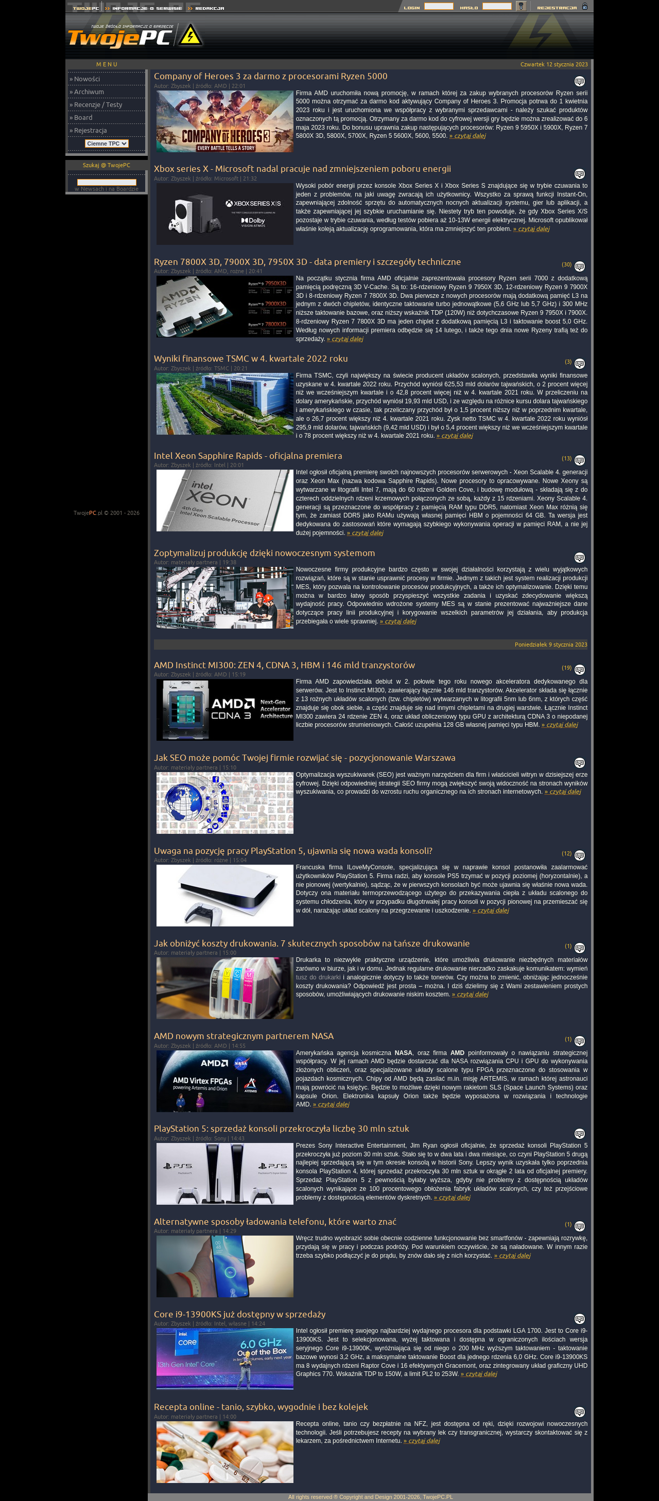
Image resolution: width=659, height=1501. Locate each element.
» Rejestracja (88, 130)
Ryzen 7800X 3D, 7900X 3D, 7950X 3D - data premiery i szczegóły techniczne (307, 261)
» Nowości (85, 78)
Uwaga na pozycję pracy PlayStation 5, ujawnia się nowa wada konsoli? (293, 850)
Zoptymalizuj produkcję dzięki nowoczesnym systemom (264, 553)
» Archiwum (87, 91)
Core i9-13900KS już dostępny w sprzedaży (239, 1314)
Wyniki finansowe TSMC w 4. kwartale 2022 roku (251, 358)
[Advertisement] (406, 36)
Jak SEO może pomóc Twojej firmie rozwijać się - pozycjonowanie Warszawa (305, 757)
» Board (81, 117)
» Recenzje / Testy (96, 104)
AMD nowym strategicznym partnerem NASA (244, 1036)
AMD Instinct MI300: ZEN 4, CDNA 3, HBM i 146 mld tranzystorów (284, 665)
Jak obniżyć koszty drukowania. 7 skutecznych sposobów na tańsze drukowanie (312, 943)
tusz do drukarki (318, 977)
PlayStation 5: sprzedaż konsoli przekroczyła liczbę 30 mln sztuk (281, 1128)
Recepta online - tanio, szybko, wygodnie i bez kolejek (261, 1406)
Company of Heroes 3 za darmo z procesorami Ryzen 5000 (271, 76)
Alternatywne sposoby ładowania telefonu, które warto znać (275, 1221)
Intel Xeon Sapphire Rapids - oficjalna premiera (248, 455)
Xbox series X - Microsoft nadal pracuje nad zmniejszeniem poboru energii (302, 168)
